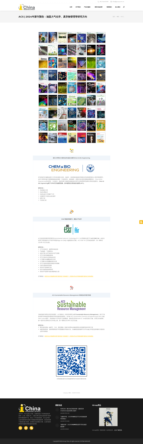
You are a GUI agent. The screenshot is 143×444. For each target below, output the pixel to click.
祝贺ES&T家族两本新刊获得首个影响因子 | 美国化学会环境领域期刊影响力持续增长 (69, 276)
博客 (70, 393)
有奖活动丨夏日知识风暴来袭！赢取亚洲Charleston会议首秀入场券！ (72, 410)
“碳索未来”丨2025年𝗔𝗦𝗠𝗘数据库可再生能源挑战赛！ (73, 425)
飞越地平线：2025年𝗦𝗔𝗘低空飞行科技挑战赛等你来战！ (73, 418)
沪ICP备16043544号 (85, 441)
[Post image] (57, 409)
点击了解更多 (118, 430)
